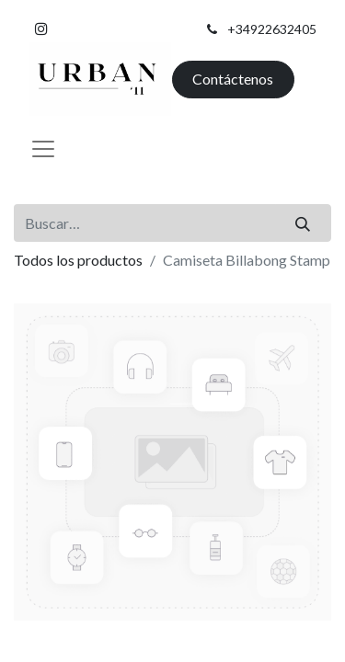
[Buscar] (303, 222)
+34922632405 (271, 29)
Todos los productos (78, 259)
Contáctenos (232, 78)
